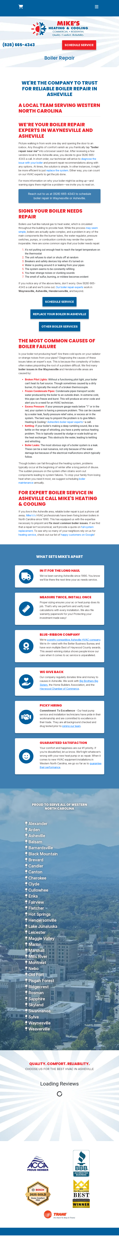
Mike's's (31, 515)
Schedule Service (79, 45)
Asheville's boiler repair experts (65, 422)
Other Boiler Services (59, 326)
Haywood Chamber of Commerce (59, 688)
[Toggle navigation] (97, 7)
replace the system (57, 170)
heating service (27, 534)
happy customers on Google (77, 534)
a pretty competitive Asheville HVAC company (73, 639)
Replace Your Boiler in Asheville (59, 314)
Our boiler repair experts (69, 287)
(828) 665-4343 (18, 45)
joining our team (71, 726)
